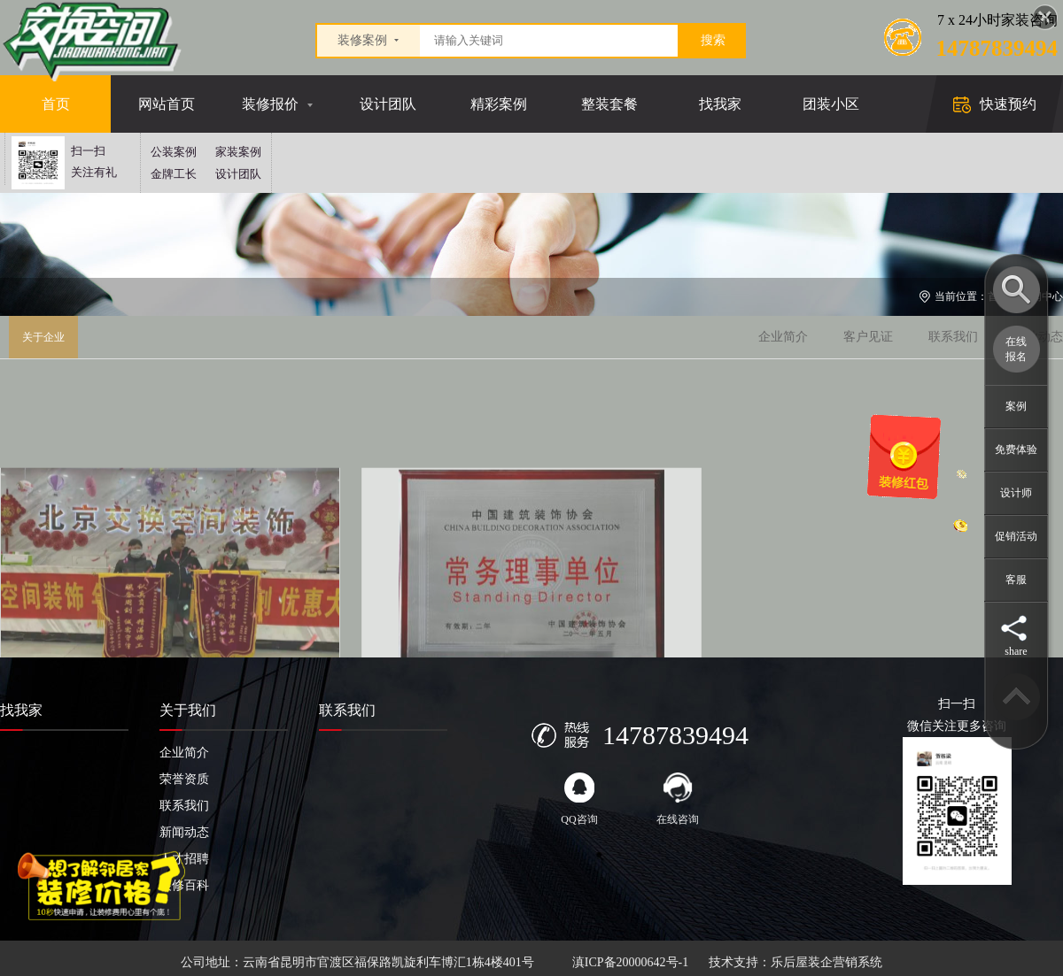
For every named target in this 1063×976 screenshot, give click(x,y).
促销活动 (1016, 536)
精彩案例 (498, 103)
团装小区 (831, 103)
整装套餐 (609, 103)
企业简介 (783, 336)
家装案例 (238, 151)
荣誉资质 (184, 779)
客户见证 (868, 336)
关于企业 (43, 337)
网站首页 (166, 103)
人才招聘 (184, 858)
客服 (1016, 579)
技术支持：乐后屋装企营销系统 (795, 962)
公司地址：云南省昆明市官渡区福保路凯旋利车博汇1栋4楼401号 (357, 962)
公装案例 (174, 151)
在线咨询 (677, 799)
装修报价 (270, 103)
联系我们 (953, 336)
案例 (1016, 406)
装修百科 (184, 885)
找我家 (720, 103)
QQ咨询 (579, 799)
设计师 (1016, 493)
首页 (56, 103)
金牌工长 (174, 174)
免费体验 (1016, 449)
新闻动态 (184, 832)
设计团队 (388, 103)
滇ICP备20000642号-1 (630, 962)
